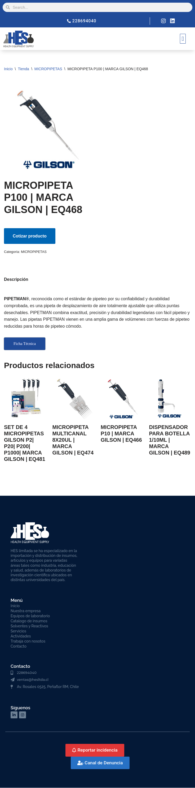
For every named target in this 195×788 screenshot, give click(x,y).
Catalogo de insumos (29, 621)
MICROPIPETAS (48, 69)
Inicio (8, 69)
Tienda (23, 69)
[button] (183, 39)
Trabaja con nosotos (28, 641)
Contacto (18, 646)
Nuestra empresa (26, 611)
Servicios (18, 631)
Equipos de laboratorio (30, 616)
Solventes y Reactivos (29, 626)
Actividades (21, 636)
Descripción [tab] (16, 279)
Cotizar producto (30, 236)
